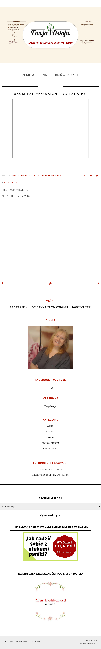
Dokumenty (81, 307)
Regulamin (19, 307)
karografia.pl (89, 643)
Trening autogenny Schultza (50, 475)
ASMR (50, 426)
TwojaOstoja (50, 406)
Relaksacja (10, 183)
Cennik (44, 75)
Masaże (50, 431)
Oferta (28, 75)
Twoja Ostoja (23, 641)
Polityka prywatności (50, 307)
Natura (50, 437)
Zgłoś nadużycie (50, 515)
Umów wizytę (67, 75)
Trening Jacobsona (50, 469)
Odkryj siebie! (50, 443)
